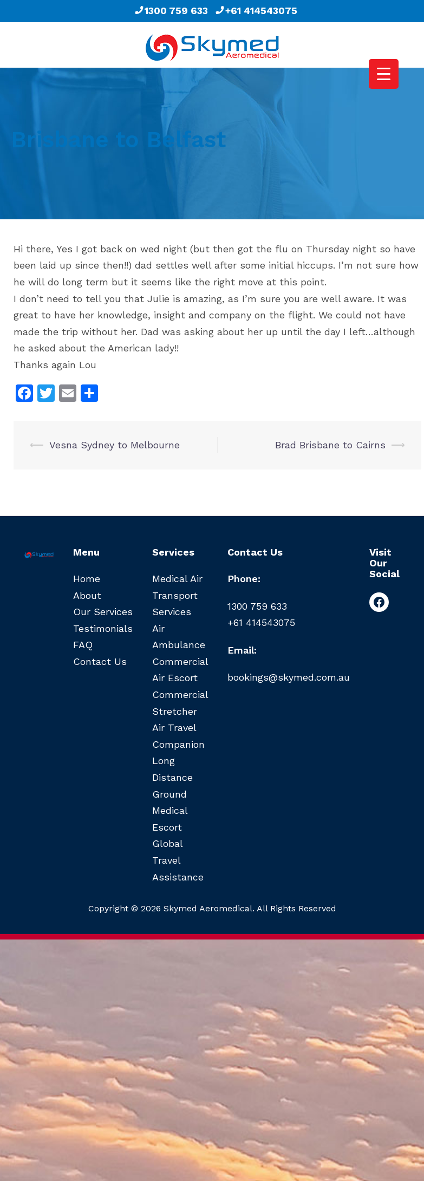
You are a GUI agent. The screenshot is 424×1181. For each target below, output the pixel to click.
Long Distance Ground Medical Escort (172, 793)
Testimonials (103, 628)
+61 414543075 (255, 10)
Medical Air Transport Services (177, 595)
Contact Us (100, 661)
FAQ (83, 644)
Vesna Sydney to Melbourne (114, 445)
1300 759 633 (171, 10)
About (87, 595)
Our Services (103, 611)
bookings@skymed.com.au (288, 677)
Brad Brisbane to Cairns (330, 445)
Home (86, 578)
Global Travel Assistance (178, 860)
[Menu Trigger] (384, 74)
